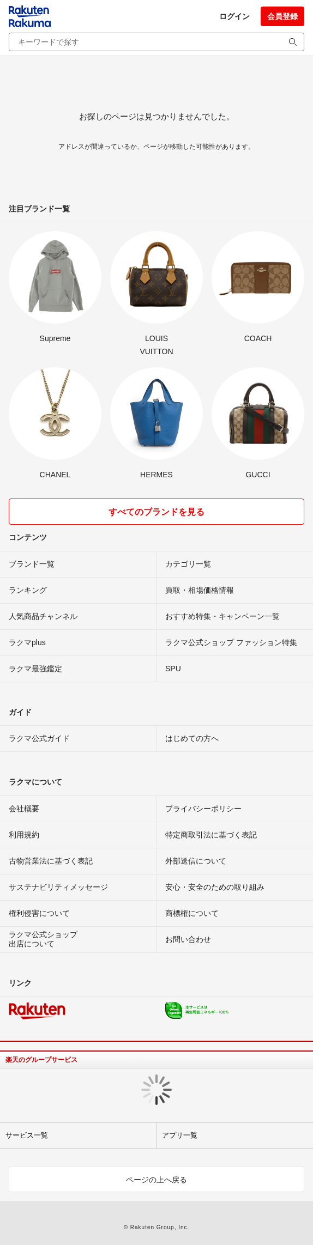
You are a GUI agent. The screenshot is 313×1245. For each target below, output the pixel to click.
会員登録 (282, 16)
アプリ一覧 (179, 1135)
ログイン (234, 16)
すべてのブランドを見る (156, 512)
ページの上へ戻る (156, 1179)
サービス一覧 (26, 1135)
